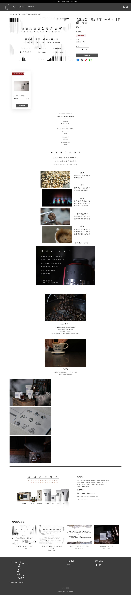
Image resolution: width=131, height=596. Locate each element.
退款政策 (71, 592)
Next (71, 41)
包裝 (77, 40)
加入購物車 (22, 106)
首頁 (14, 7)
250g (84, 43)
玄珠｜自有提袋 (19, 97)
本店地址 (31, 7)
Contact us (69, 567)
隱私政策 (65, 592)
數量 (77, 47)
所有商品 (22, 7)
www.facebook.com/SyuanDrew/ (90, 497)
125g (78, 43)
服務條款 (60, 592)
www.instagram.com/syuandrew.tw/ (90, 501)
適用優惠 (78, 33)
